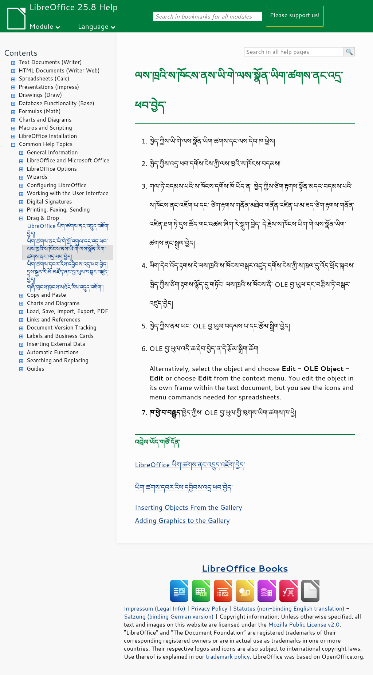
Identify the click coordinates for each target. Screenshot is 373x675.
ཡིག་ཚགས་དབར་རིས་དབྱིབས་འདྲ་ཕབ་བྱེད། (67, 264)
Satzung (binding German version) (169, 616)
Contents (21, 52)
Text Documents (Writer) (50, 62)
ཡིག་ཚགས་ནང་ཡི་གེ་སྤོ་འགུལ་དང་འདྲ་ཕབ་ (67, 241)
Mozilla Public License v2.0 (303, 624)
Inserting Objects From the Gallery (188, 507)
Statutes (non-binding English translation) (288, 608)
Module (41, 26)
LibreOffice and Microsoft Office (68, 160)
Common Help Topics (45, 144)
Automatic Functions (53, 352)
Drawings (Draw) (40, 95)
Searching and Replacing (58, 360)
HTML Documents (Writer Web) (59, 70)
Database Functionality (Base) (56, 103)
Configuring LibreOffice (57, 185)
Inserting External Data (56, 344)
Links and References (53, 319)
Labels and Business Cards (60, 336)
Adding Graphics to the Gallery (182, 520)
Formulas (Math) (40, 111)
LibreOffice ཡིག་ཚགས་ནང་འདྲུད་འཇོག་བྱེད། (68, 229)
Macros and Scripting (45, 127)
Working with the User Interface (68, 193)
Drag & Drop (43, 218)
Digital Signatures (49, 201)
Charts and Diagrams (45, 119)
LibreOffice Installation (48, 136)
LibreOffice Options (52, 169)
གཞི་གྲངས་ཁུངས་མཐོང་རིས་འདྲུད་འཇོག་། (65, 287)
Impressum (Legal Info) (154, 608)
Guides (35, 368)
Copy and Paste (46, 295)
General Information (52, 152)
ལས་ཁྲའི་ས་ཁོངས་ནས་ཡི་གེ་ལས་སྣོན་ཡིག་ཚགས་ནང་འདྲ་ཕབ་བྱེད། (66, 252)
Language (93, 26)
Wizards (37, 177)
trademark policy (228, 656)
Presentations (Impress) (49, 87)
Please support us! (295, 15)
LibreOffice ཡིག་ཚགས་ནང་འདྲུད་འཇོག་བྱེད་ (190, 464)
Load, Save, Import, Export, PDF (67, 311)
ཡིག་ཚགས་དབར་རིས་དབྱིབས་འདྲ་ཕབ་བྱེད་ (184, 487)
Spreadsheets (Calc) (44, 78)
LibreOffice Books (244, 568)
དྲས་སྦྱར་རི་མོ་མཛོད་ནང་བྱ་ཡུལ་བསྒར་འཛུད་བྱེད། (68, 275)
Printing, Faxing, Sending (58, 209)
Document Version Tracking (62, 327)
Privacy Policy (209, 608)
